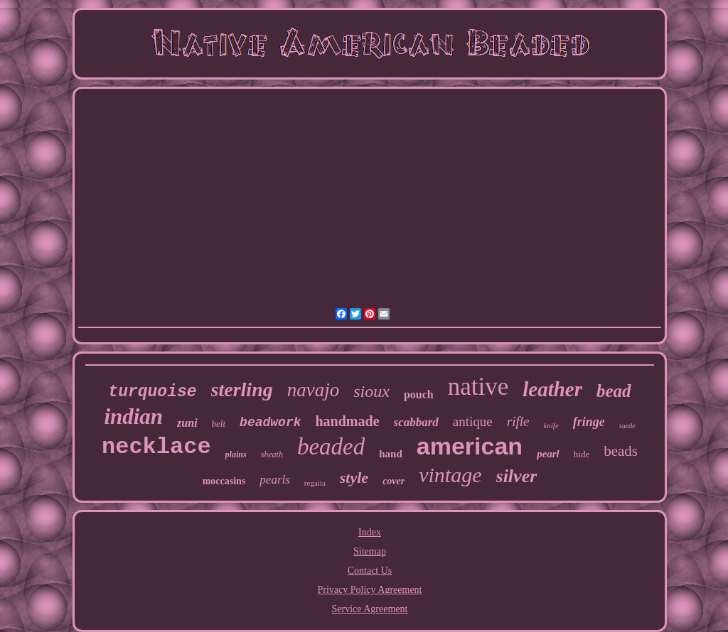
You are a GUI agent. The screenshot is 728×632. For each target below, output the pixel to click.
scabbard (416, 422)
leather (552, 389)
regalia (315, 483)
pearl (548, 453)
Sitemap (369, 551)
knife (550, 425)
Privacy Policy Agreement (370, 589)
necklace (156, 447)
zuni (187, 423)
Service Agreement (370, 609)
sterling (242, 389)
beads (621, 450)
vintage (450, 474)
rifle (518, 421)
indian (133, 416)
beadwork (270, 422)
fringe (589, 422)
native (478, 387)
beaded (331, 446)
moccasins (224, 481)
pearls (274, 479)
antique (473, 421)
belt (219, 423)
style (354, 477)
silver (516, 476)
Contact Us (370, 570)
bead (613, 391)
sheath (272, 454)
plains (236, 454)
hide (581, 454)
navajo (313, 390)
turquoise (152, 392)
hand (390, 453)
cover (393, 481)
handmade (348, 421)
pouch (419, 394)
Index (369, 532)
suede (627, 426)
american (470, 445)
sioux (371, 391)
